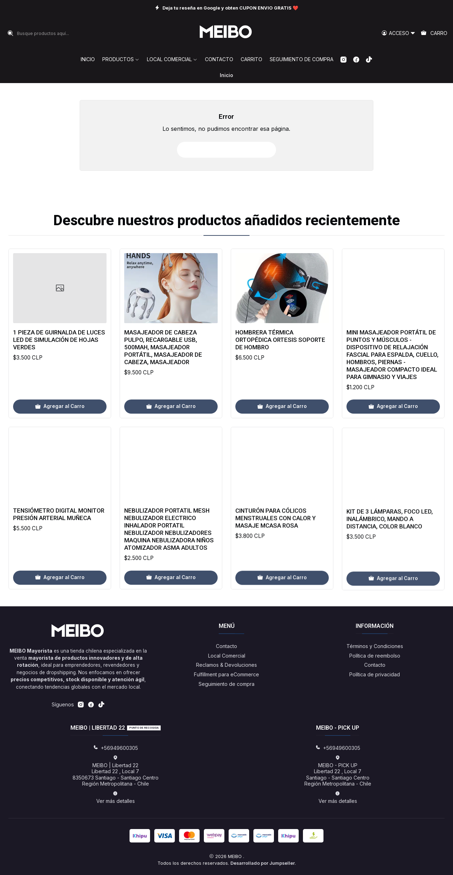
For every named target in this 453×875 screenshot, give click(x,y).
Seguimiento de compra (226, 684)
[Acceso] (398, 33)
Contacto (226, 646)
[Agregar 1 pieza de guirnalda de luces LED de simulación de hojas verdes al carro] (60, 431)
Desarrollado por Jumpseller (262, 863)
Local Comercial (226, 656)
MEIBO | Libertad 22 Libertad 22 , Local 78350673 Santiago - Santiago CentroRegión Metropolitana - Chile (116, 771)
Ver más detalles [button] (115, 797)
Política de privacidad (374, 674)
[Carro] (434, 33)
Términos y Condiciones (374, 646)
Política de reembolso (374, 656)
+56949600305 (115, 748)
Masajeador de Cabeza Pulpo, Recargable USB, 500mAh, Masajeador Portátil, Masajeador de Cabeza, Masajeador (163, 380)
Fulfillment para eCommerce (226, 674)
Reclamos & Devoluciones (226, 665)
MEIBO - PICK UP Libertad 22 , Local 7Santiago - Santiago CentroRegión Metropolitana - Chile (337, 771)
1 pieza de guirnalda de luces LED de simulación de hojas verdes (59, 364)
